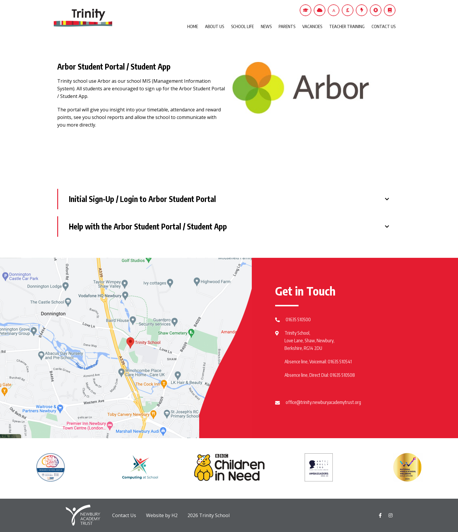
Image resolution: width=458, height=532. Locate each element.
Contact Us (124, 515)
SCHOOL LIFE (242, 26)
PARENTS (287, 26)
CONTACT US (383, 26)
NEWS (266, 26)
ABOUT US (214, 26)
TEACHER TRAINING (347, 26)
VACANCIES (312, 26)
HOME (192, 26)
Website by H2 (162, 515)
